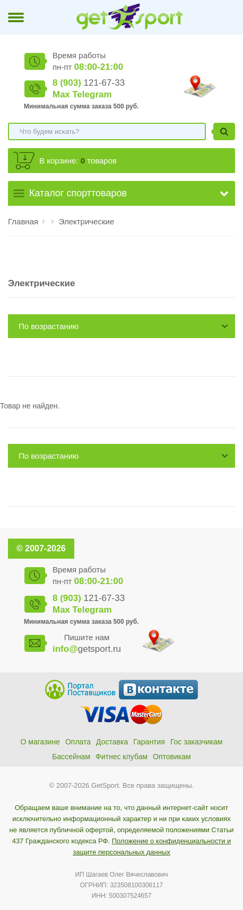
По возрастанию (49, 326)
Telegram (91, 94)
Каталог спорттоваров (78, 193)
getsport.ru (87, 649)
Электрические (87, 221)
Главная (23, 221)
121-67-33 (89, 83)
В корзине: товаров (78, 160)
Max (61, 94)
